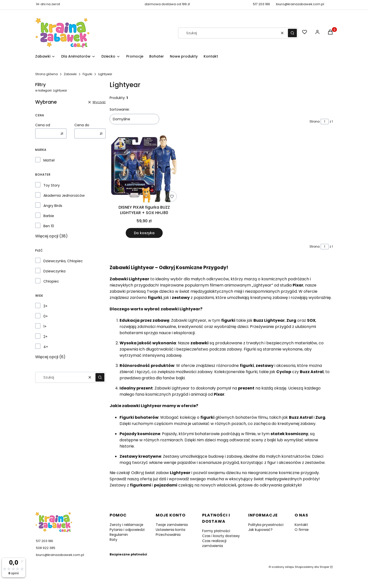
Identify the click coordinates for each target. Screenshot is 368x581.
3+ (45, 306)
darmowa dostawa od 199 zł (167, 4)
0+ (45, 316)
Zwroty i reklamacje (126, 524)
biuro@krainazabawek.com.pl (300, 4)
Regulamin (119, 534)
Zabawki (70, 74)
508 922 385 (45, 548)
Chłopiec (51, 281)
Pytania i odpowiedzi (127, 529)
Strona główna (46, 74)
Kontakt (301, 524)
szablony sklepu (283, 567)
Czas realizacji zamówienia (214, 543)
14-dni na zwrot (48, 4)
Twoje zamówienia (172, 524)
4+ (45, 346)
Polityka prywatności (265, 524)
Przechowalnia (168, 534)
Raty (113, 539)
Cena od (42, 125)
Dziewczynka (54, 271)
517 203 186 (261, 4)
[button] (292, 33)
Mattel (49, 160)
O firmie (302, 529)
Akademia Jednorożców (64, 195)
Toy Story (51, 185)
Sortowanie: (120, 109)
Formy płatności (216, 530)
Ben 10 (48, 226)
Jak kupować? (260, 529)
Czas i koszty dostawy (221, 535)
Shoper (324, 567)
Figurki (87, 74)
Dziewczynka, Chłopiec (63, 260)
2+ (45, 336)
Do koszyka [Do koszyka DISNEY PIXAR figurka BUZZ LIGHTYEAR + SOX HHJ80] (144, 232)
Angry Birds (52, 205)
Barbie (48, 215)
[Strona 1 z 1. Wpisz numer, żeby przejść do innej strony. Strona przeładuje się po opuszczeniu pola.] (325, 121)
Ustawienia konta (170, 529)
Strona (314, 121)
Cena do (81, 125)
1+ (45, 326)
